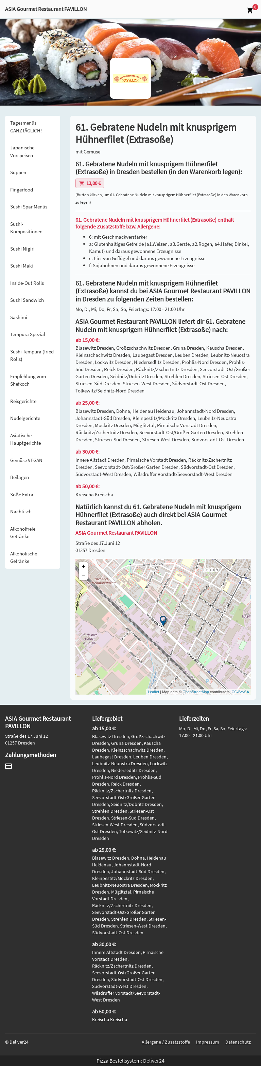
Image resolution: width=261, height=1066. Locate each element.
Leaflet (153, 692)
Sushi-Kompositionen (26, 228)
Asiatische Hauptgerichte (25, 439)
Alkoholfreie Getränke (22, 533)
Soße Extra (21, 494)
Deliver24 (153, 1060)
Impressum (207, 1042)
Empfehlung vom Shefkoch (28, 380)
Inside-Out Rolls (27, 283)
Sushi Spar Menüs (28, 206)
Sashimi (18, 317)
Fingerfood (21, 189)
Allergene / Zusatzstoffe (166, 1042)
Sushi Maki (21, 265)
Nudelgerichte (25, 418)
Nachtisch (21, 511)
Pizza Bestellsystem (119, 1060)
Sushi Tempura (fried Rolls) (32, 355)
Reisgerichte (23, 401)
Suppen (18, 172)
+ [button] (83, 567)
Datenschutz (238, 1042)
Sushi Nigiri (22, 248)
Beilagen (19, 477)
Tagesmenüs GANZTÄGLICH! (26, 127)
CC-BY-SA (240, 692)
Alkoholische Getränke (23, 557)
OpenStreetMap (195, 692)
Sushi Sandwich (27, 300)
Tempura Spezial (27, 334)
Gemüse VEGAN (26, 460)
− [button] (83, 575)
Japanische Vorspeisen (22, 151)
